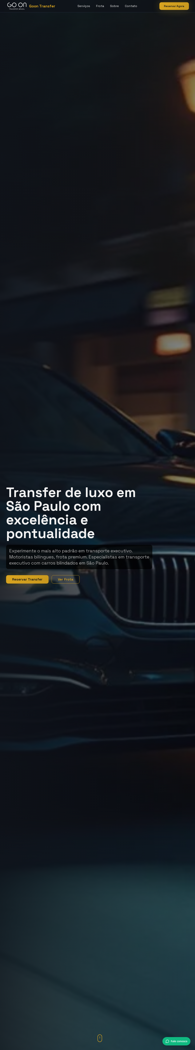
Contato (131, 6)
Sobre (114, 6)
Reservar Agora (174, 6)
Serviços (84, 6)
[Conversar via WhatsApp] (176, 1041)
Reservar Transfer (27, 579)
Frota (100, 6)
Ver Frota (65, 579)
